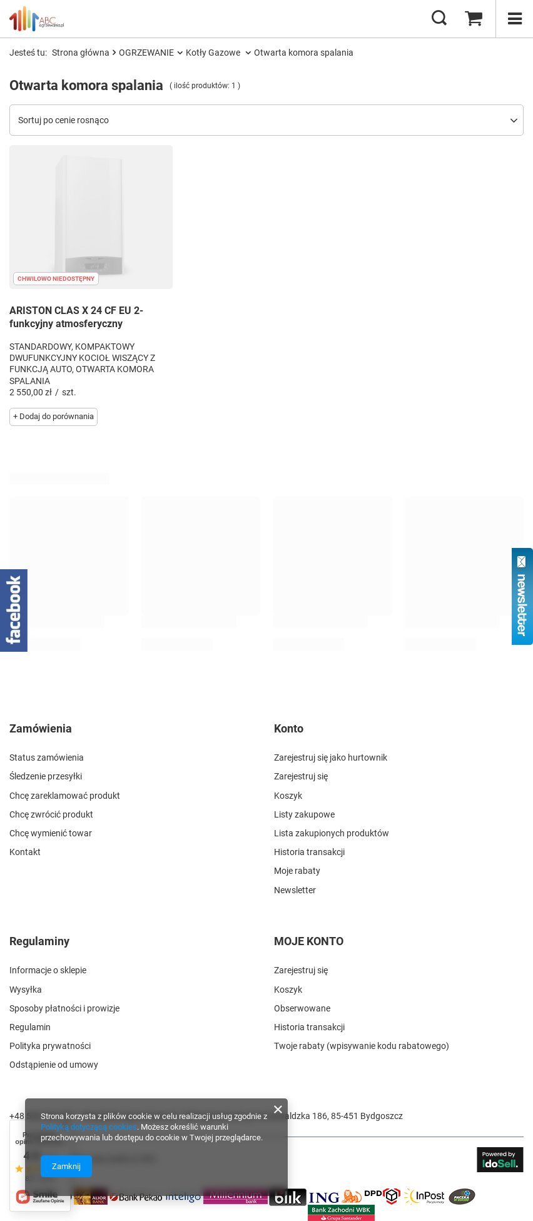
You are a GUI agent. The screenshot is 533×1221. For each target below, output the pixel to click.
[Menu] (514, 19)
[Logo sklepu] (36, 18)
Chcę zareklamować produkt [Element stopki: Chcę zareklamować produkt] (64, 796)
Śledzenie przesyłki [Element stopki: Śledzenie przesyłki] (45, 776)
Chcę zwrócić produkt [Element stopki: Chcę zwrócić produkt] (51, 814)
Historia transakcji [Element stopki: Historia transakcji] (309, 852)
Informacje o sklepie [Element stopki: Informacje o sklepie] (47, 970)
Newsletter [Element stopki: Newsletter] (295, 890)
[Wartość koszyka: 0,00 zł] (473, 19)
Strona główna (80, 53)
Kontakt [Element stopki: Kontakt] (25, 852)
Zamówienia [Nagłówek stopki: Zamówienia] (40, 728)
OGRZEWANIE (146, 53)
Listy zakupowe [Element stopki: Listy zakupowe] (304, 814)
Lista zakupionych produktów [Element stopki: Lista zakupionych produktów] (331, 833)
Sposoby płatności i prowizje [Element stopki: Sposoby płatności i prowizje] (64, 1008)
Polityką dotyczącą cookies (89, 1127)
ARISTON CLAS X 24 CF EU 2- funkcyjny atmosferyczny (76, 317)
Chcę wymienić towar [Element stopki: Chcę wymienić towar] (50, 833)
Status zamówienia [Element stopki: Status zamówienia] (46, 757)
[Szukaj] (439, 19)
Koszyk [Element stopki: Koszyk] (288, 796)
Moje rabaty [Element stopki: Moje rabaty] (297, 871)
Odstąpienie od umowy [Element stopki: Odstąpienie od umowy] (53, 1065)
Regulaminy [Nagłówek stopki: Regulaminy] (39, 941)
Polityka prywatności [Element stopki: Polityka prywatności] (50, 1046)
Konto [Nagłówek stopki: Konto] (288, 728)
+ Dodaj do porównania (53, 416)
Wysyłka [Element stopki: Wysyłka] (25, 990)
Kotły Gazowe (214, 53)
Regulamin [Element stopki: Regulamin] (30, 1027)
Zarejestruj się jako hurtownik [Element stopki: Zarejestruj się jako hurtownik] (330, 757)
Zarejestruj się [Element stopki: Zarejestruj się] (301, 776)
